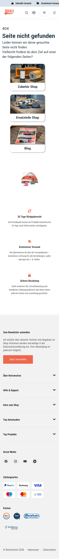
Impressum (33, 549)
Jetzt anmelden (18, 359)
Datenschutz (49, 549)
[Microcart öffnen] (44, 12)
